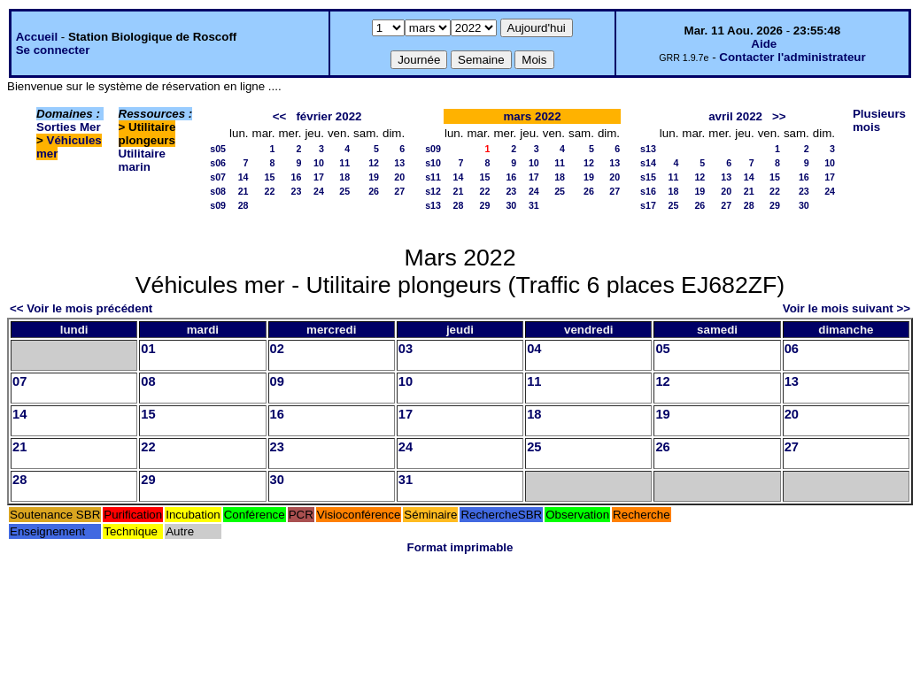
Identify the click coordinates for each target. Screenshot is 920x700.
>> (779, 116)
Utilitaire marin (142, 160)
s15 (648, 177)
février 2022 (328, 116)
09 (277, 381)
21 (243, 191)
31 (534, 205)
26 (373, 191)
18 (344, 177)
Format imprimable (460, 547)
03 (405, 349)
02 (277, 349)
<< (280, 116)
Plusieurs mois (879, 120)
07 (19, 381)
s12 (433, 191)
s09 (218, 205)
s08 (218, 191)
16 (296, 177)
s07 (218, 177)
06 (792, 349)
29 (485, 205)
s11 (433, 177)
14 (243, 177)
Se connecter (53, 50)
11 (344, 163)
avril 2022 (735, 116)
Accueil (37, 36)
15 (270, 177)
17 (318, 177)
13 (399, 163)
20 (399, 177)
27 (399, 191)
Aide (764, 43)
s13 (433, 205)
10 (318, 163)
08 (148, 381)
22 (270, 191)
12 (373, 163)
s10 (433, 163)
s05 (218, 148)
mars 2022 (532, 116)
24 (318, 191)
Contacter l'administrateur (792, 57)
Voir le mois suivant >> (846, 308)
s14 (648, 163)
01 (148, 349)
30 (511, 205)
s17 (648, 205)
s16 (648, 191)
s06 (218, 163)
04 (534, 349)
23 (296, 191)
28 (243, 205)
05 (662, 349)
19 (373, 177)
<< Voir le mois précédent (81, 308)
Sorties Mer (68, 127)
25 (344, 191)
